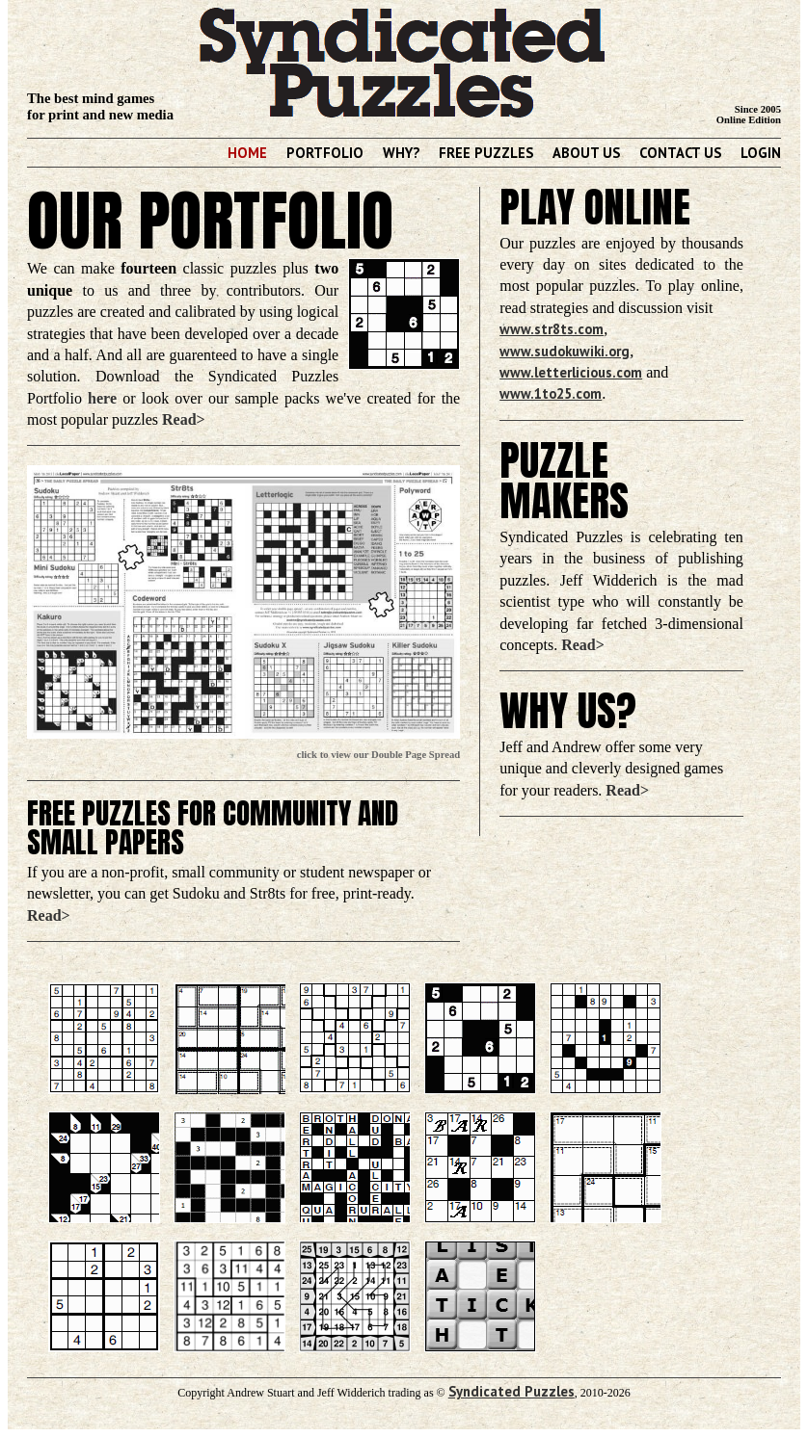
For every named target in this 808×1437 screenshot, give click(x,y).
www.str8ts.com (551, 329)
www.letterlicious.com (570, 372)
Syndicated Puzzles (511, 1391)
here (102, 398)
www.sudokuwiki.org (564, 351)
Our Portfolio (210, 220)
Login (761, 153)
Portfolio (325, 153)
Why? (401, 153)
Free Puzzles (486, 153)
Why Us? (567, 711)
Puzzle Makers (564, 481)
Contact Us (680, 153)
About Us (586, 153)
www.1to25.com (550, 393)
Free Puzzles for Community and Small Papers (212, 828)
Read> (183, 419)
